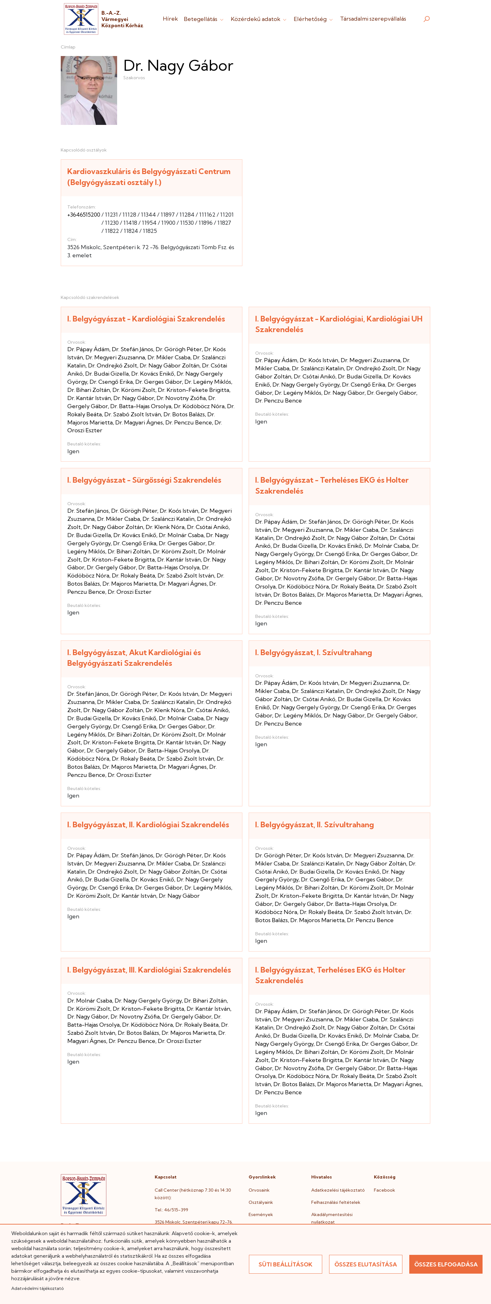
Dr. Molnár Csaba (181, 535)
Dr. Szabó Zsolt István (132, 414)
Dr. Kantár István (89, 398)
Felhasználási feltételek (335, 1202)
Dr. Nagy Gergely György (305, 384)
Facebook (384, 1190)
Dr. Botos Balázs (184, 414)
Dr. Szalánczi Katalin (318, 368)
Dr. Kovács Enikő (152, 373)
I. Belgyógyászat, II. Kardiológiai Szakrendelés (148, 824)
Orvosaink (259, 1190)
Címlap (68, 47)
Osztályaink (261, 1202)
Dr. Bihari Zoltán (88, 389)
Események (261, 1214)
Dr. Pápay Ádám (88, 349)
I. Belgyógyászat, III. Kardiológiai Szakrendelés (149, 969)
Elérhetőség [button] (314, 19)
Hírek (170, 18)
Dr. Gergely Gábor (391, 392)
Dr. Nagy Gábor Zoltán (169, 365)
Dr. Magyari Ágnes (139, 422)
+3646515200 (83, 214)
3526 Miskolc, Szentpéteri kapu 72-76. (194, 1222)
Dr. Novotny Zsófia (181, 398)
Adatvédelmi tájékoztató (37, 1288)
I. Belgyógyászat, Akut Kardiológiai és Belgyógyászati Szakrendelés (134, 658)
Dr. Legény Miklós (207, 381)
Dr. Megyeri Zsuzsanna (115, 357)
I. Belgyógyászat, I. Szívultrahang (313, 652)
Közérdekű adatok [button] (259, 19)
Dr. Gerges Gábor (158, 381)
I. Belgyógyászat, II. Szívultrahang (314, 824)
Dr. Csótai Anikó (314, 376)
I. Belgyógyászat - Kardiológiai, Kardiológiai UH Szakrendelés (338, 324)
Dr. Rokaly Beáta (133, 575)
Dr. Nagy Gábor (133, 398)
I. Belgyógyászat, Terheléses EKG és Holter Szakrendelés (330, 975)
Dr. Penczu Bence (188, 422)
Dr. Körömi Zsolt (133, 389)
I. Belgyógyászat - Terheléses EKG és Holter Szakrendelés (332, 485)
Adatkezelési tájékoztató (338, 1190)
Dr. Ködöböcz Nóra (199, 406)
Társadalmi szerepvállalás (373, 18)
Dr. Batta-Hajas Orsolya (140, 406)
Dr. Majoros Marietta (129, 583)
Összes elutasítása (365, 1264)
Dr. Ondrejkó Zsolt (112, 365)
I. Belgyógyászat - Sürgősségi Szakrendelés (144, 480)
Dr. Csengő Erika (111, 381)
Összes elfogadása (446, 1264)
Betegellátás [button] (204, 19)
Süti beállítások (286, 1264)
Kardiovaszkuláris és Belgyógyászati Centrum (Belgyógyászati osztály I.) (148, 177)
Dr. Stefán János (132, 349)
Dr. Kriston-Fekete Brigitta (193, 389)
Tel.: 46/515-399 (171, 1210)
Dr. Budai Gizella (107, 373)
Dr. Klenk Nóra (165, 527)
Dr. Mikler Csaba (168, 357)
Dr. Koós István (319, 360)
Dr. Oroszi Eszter (130, 591)
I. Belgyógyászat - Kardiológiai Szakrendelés (146, 318)
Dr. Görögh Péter (179, 349)
